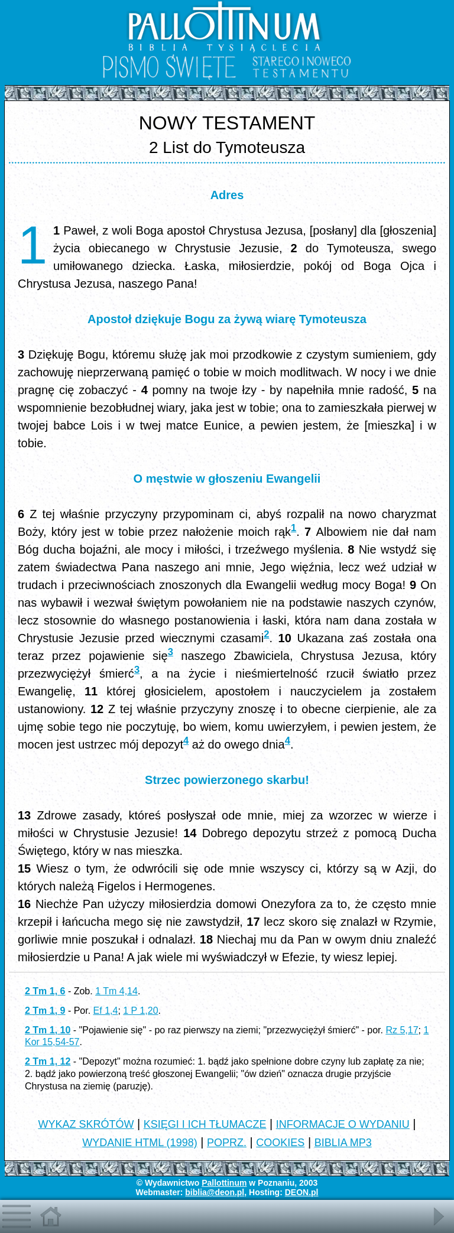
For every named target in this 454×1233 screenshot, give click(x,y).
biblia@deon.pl (214, 1192)
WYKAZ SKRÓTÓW (86, 1124)
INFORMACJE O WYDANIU (343, 1124)
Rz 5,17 (401, 1030)
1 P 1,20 (140, 1011)
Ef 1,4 (105, 1011)
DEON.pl (302, 1192)
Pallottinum (224, 1183)
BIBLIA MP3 (343, 1143)
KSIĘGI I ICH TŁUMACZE (205, 1124)
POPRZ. (227, 1143)
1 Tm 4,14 (116, 991)
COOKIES (280, 1143)
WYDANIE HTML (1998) (139, 1143)
